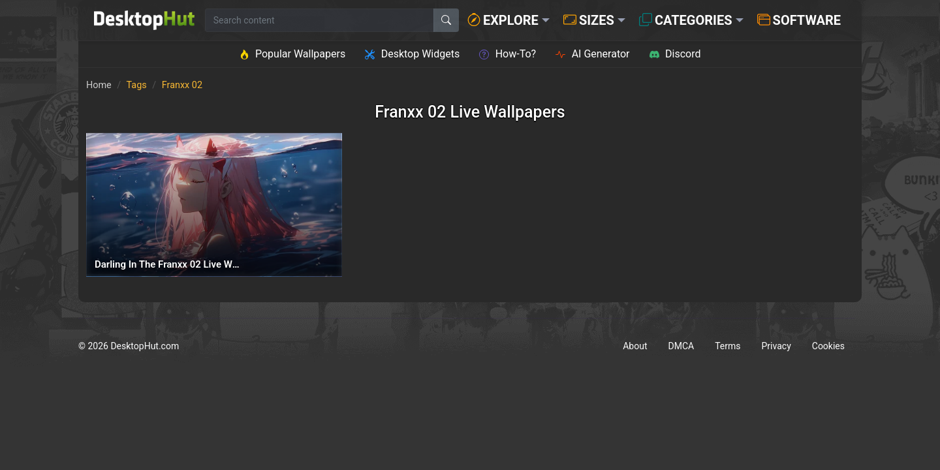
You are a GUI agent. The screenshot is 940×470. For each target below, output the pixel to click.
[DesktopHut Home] (144, 20)
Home (99, 85)
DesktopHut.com (144, 346)
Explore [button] (503, 20)
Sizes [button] (588, 20)
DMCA (681, 346)
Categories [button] (685, 20)
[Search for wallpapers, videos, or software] (319, 20)
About (635, 346)
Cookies (828, 346)
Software (799, 20)
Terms (727, 346)
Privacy (776, 346)
